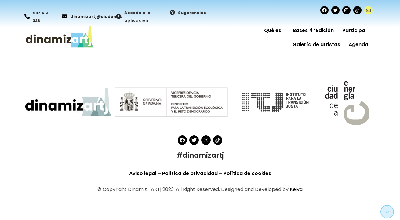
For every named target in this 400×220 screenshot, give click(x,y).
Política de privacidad (190, 173)
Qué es (274, 30)
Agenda (358, 44)
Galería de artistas (316, 44)
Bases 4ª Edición (313, 30)
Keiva (296, 189)
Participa (355, 30)
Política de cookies (247, 173)
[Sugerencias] (172, 13)
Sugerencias (192, 13)
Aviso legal (143, 173)
